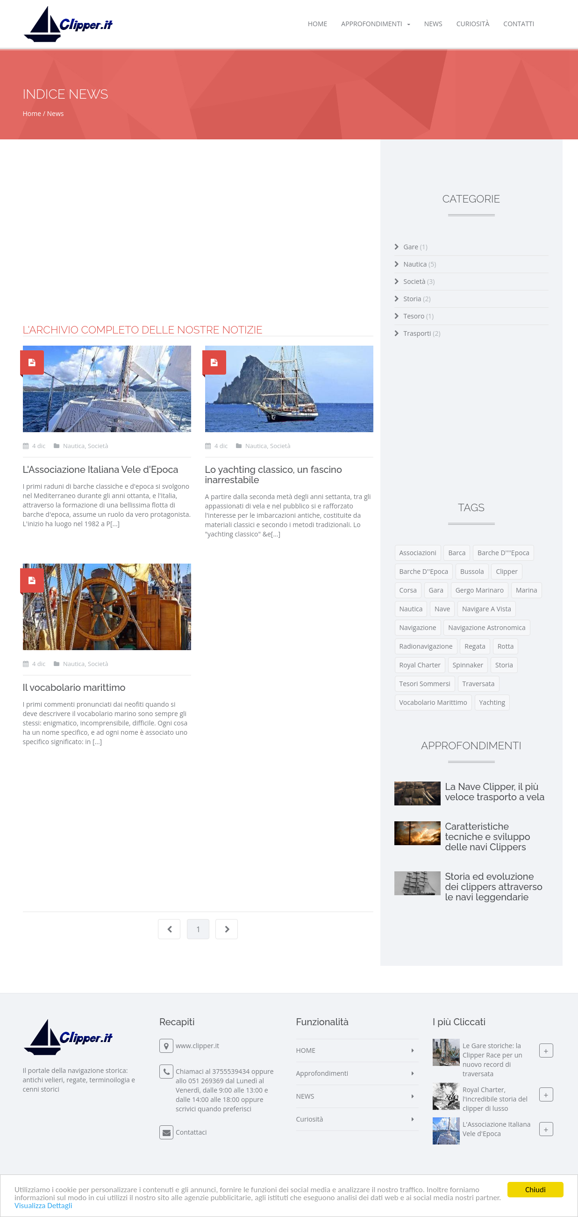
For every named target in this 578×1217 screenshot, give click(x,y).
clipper (507, 571)
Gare (416, 246)
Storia (417, 298)
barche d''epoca (424, 571)
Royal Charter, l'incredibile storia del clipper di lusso (495, 1099)
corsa (408, 590)
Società (419, 281)
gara (436, 590)
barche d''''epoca (503, 552)
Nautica (420, 264)
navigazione (418, 627)
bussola (472, 571)
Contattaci (191, 1132)
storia (504, 664)
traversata (479, 683)
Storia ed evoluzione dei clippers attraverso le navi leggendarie (493, 887)
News (55, 113)
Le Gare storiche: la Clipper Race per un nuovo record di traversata (492, 1059)
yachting (492, 702)
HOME (318, 23)
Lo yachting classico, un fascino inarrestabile (273, 474)
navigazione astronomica (486, 627)
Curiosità (473, 23)
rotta (506, 646)
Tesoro (419, 315)
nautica (411, 608)
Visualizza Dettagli (43, 1206)
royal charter (420, 664)
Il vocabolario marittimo (74, 687)
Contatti (518, 23)
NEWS (433, 23)
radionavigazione (426, 646)
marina (526, 590)
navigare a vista (486, 608)
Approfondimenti (375, 23)
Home (32, 113)
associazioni (418, 552)
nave (442, 608)
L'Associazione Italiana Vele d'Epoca (100, 469)
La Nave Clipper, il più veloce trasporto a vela (494, 792)
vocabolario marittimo (433, 702)
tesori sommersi (425, 683)
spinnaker (468, 664)
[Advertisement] (198, 258)
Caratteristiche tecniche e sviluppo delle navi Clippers (487, 837)
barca (456, 552)
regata (474, 646)
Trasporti (422, 333)
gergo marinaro (480, 590)
